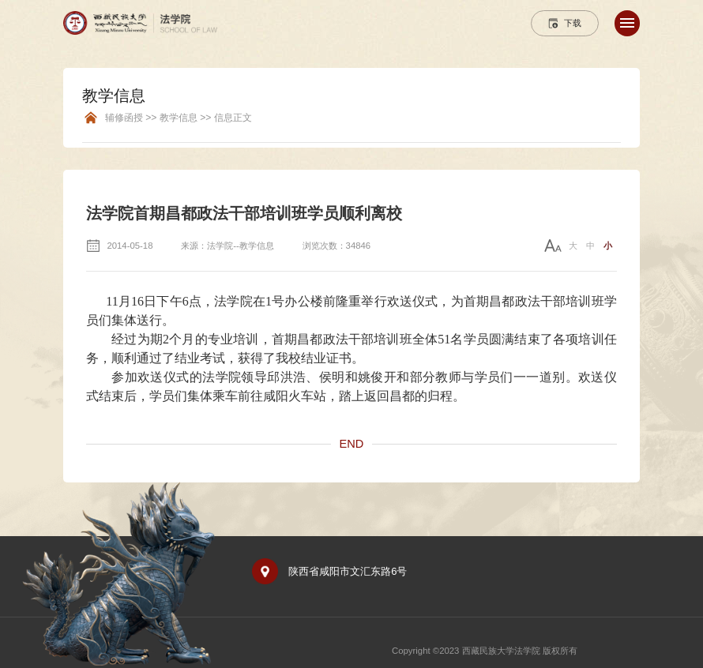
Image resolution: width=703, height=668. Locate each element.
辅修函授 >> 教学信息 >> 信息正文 (178, 118)
